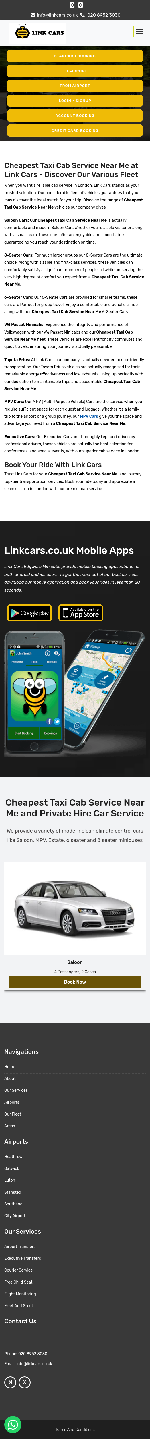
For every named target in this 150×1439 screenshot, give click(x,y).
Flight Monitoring (20, 1294)
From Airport (75, 86)
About (10, 1078)
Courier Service (18, 1270)
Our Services (16, 1090)
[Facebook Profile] (72, 5)
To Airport (75, 71)
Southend (13, 1204)
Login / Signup (75, 101)
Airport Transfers (19, 1246)
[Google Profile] (80, 5)
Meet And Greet (18, 1305)
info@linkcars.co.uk (53, 15)
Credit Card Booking (75, 130)
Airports (11, 1102)
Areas (9, 1126)
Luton (9, 1180)
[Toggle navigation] (139, 31)
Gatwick (11, 1168)
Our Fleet (12, 1114)
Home (9, 1066)
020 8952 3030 (100, 15)
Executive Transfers (22, 1258)
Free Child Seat (18, 1282)
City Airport (14, 1215)
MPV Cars (88, 416)
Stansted (12, 1192)
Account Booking (75, 115)
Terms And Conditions (75, 1429)
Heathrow (13, 1156)
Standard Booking (75, 56)
